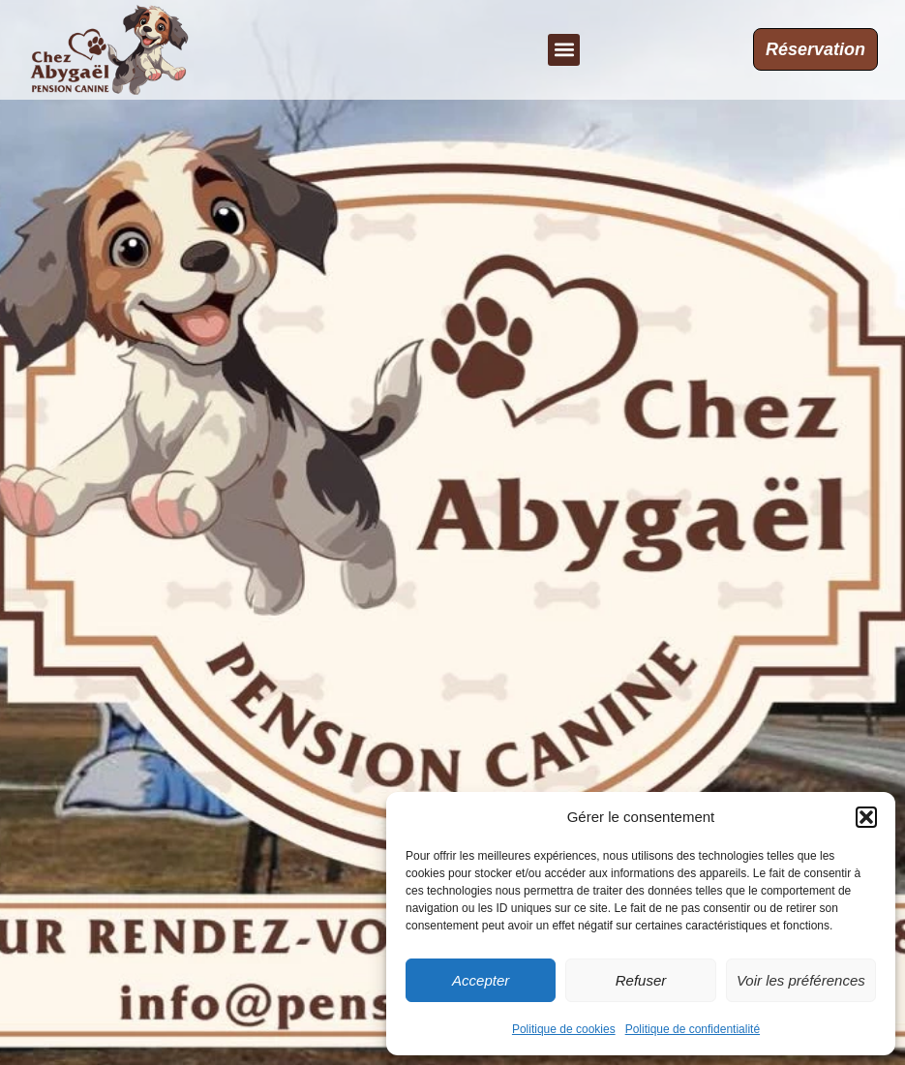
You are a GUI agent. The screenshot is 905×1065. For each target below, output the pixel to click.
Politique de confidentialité (692, 1029)
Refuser (641, 980)
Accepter (480, 980)
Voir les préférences (801, 980)
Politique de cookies (564, 1029)
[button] (866, 817)
